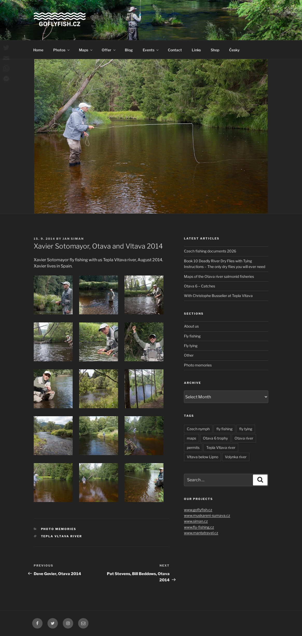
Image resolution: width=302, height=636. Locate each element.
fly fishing (224, 429)
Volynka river (235, 457)
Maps (86, 50)
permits (193, 447)
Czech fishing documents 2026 (210, 251)
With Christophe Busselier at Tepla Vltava (218, 295)
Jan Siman (73, 239)
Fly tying (190, 345)
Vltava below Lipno (202, 457)
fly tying (245, 429)
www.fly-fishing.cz (199, 527)
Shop (215, 50)
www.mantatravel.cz (201, 533)
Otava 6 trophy (215, 438)
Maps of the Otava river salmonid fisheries (219, 276)
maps (191, 438)
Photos (61, 50)
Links (196, 50)
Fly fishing (192, 336)
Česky (234, 50)
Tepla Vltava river (61, 536)
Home (38, 50)
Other (189, 355)
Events (151, 50)
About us (191, 326)
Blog (129, 50)
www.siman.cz (196, 521)
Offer (109, 50)
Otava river (244, 438)
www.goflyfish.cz (198, 509)
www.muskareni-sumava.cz (207, 515)
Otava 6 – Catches (199, 286)
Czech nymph (198, 429)
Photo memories (59, 529)
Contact (175, 50)
